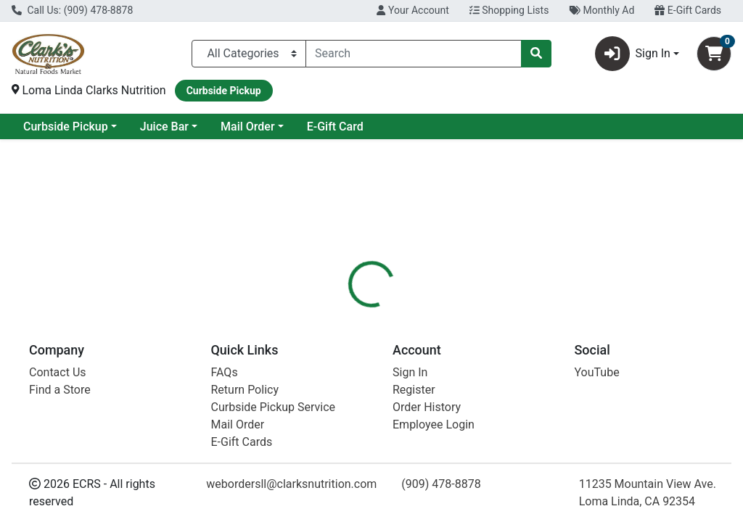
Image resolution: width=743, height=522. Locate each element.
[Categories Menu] (249, 53)
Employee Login (434, 424)
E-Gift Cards (687, 10)
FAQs (224, 372)
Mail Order (365, 126)
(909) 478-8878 (440, 484)
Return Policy (245, 390)
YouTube (597, 372)
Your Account (412, 10)
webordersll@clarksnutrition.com (291, 484)
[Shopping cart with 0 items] (714, 53)
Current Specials (66, 126)
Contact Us (57, 372)
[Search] (413, 53)
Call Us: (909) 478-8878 (72, 10)
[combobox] (413, 53)
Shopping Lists (509, 10)
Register (414, 390)
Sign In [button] (632, 53)
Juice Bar (282, 126)
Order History (427, 407)
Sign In (410, 372)
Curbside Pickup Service (273, 407)
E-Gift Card (452, 126)
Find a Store (60, 390)
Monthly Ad (601, 10)
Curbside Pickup (183, 126)
